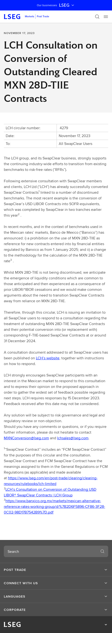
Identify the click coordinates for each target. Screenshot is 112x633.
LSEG (67, 5)
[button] (56, 569)
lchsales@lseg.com (72, 438)
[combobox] (50, 551)
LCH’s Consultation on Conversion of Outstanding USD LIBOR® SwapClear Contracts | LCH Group (50, 492)
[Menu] (106, 16)
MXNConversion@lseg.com (26, 438)
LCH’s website (47, 358)
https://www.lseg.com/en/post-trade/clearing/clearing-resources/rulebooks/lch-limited (50, 480)
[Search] (97, 16)
